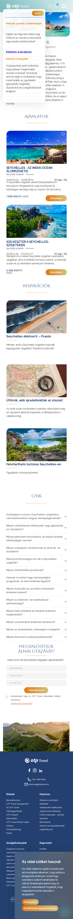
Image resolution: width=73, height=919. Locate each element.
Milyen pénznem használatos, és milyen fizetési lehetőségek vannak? (34, 538)
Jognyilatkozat (46, 829)
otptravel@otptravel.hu (36, 784)
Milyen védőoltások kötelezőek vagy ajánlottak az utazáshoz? (34, 527)
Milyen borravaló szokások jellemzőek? (29, 637)
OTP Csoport (12, 815)
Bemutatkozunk (13, 800)
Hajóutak (10, 860)
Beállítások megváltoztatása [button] (40, 908)
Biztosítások (45, 822)
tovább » (11, 301)
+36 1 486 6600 (36, 779)
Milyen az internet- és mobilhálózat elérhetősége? (27, 601)
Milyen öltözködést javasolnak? (25, 570)
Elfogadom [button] (30, 902)
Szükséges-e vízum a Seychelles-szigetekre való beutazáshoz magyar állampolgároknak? (33, 516)
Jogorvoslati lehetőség (50, 811)
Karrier (9, 833)
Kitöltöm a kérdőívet (19, 52)
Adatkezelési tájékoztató (21, 703)
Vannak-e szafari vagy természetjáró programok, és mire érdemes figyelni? (28, 579)
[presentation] (37, 711)
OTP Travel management (17, 804)
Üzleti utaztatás (13, 863)
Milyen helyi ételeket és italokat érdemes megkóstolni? (31, 612)
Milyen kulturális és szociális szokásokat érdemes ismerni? (30, 590)
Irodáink (43, 849)
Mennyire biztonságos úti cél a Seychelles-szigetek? (31, 561)
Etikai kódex (11, 818)
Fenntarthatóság (13, 829)
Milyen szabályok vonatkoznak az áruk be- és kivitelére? (33, 549)
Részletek (56, 198)
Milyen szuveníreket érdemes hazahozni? (30, 622)
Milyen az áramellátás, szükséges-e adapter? (33, 629)
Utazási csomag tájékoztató (52, 826)
